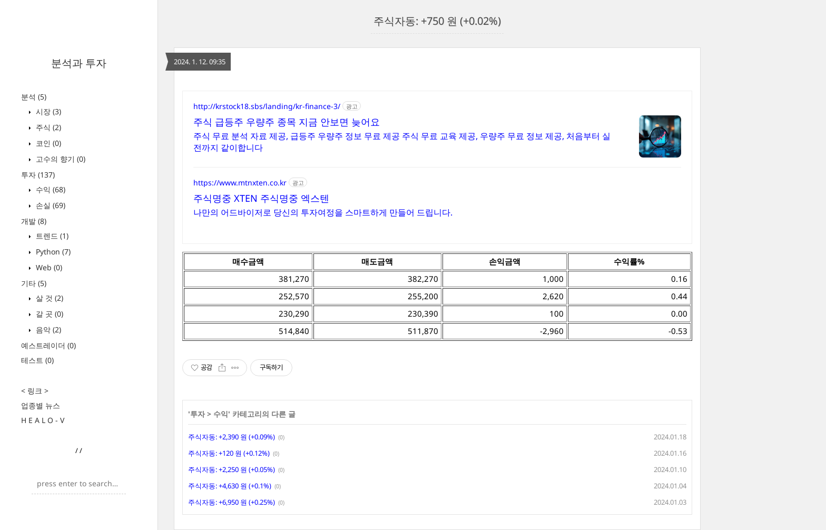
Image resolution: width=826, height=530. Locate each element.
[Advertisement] (758, 190)
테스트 (37, 360)
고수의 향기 (59, 159)
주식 (47, 127)
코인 (47, 143)
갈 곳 (48, 314)
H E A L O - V (42, 420)
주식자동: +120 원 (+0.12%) (229, 453)
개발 (33, 221)
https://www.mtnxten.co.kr (240, 182)
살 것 (48, 298)
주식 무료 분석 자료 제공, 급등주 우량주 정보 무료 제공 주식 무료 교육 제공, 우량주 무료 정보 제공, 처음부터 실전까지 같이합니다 (402, 141)
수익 (49, 189)
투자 (38, 175)
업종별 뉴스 (40, 405)
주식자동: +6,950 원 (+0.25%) (231, 502)
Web (48, 267)
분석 (33, 97)
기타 (33, 283)
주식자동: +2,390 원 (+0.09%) (231, 436)
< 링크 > (34, 391)
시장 (47, 111)
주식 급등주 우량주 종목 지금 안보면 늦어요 (286, 121)
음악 (47, 330)
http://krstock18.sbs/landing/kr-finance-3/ (266, 106)
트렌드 (51, 236)
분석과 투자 (78, 63)
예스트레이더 (48, 345)
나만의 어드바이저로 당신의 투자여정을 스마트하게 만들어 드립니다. (323, 212)
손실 (49, 205)
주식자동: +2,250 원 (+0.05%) (231, 469)
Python (52, 252)
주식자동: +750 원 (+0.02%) (437, 21)
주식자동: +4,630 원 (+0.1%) (229, 485)
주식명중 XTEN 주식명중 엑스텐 (261, 198)
